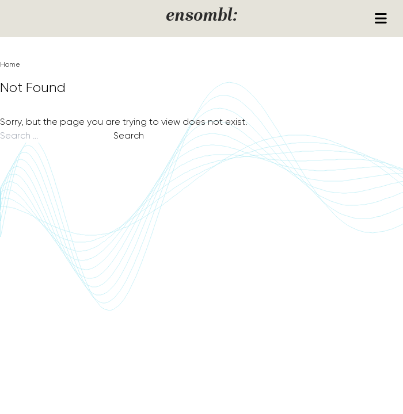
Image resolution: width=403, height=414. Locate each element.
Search (128, 135)
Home (10, 64)
